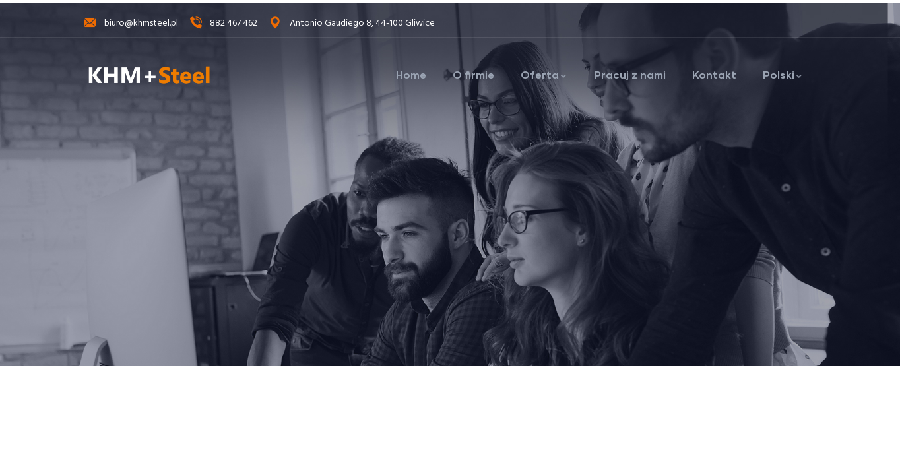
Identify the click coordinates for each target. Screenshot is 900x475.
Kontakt (714, 74)
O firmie (473, 74)
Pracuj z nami (630, 74)
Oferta (544, 74)
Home (411, 74)
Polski (783, 74)
